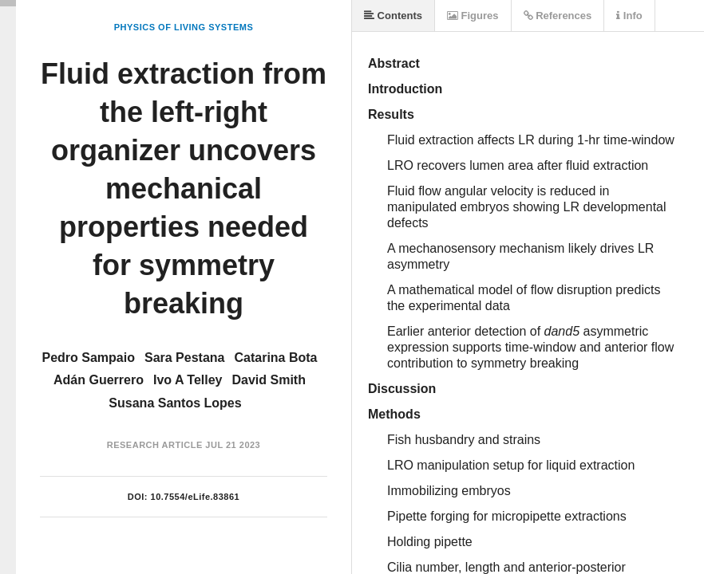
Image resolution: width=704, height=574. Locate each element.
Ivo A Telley (188, 380)
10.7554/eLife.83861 (195, 496)
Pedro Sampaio (88, 357)
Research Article (155, 445)
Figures (473, 16)
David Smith (269, 380)
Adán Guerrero (98, 380)
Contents (393, 16)
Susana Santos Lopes (175, 403)
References (558, 16)
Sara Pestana (184, 357)
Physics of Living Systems (183, 27)
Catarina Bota (275, 357)
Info (629, 16)
